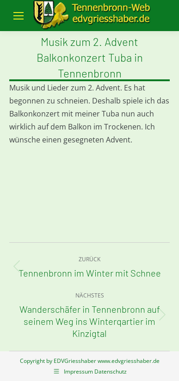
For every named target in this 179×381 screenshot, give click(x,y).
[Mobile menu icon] (18, 15)
